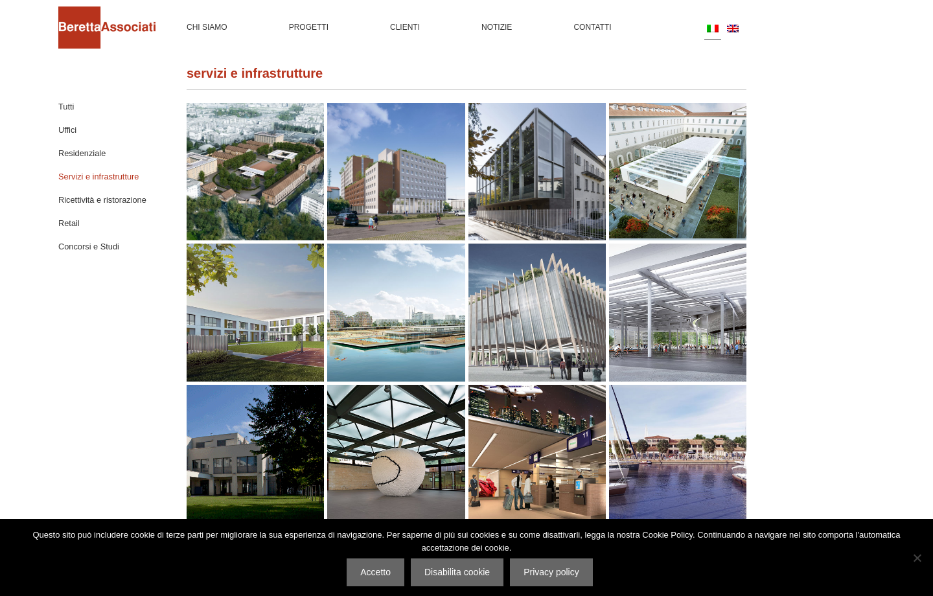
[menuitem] (712, 28)
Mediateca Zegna (396, 453)
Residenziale (82, 153)
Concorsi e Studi (88, 246)
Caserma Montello (255, 172)
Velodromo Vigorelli (678, 312)
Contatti (592, 27)
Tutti (66, 106)
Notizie (496, 27)
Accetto (375, 572)
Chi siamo (207, 27)
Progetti (308, 27)
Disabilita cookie (457, 572)
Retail (69, 223)
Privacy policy (551, 572)
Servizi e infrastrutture (98, 176)
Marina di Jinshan (396, 312)
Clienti (405, 27)
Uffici (67, 130)
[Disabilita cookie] (916, 557)
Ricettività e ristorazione (102, 200)
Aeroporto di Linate (537, 453)
